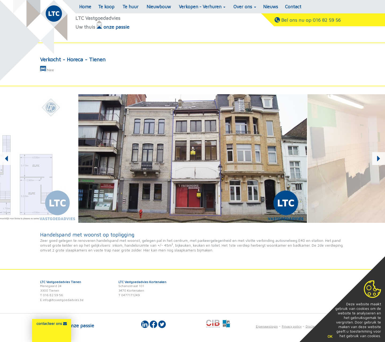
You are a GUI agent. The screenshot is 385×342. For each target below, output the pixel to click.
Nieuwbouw (159, 6)
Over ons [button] (244, 6)
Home (85, 6)
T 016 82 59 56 (51, 295)
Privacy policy (292, 326)
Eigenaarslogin (267, 326)
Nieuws (270, 6)
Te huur (130, 6)
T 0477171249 (129, 295)
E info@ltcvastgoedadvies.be (62, 300)
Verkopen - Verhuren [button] (202, 6)
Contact (293, 6)
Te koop (106, 6)
